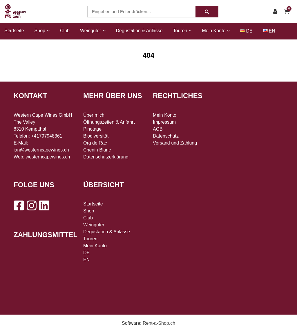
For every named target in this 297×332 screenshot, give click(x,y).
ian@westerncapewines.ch (41, 149)
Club (65, 30)
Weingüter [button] (93, 30)
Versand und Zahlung (175, 142)
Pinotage (92, 129)
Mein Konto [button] (216, 30)
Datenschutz (166, 135)
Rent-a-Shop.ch (159, 323)
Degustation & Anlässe (139, 30)
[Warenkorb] (288, 11)
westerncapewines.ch (48, 156)
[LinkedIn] (44, 205)
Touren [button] (182, 30)
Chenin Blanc (97, 149)
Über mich (93, 115)
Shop (88, 210)
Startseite (14, 30)
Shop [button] (42, 30)
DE (249, 30)
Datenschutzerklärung (105, 156)
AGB (158, 129)
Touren (90, 238)
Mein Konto (95, 245)
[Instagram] (31, 205)
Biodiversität (95, 135)
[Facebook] (18, 205)
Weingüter (93, 224)
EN (272, 30)
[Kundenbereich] (276, 11)
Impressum (164, 122)
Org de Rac (95, 142)
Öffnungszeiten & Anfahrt (109, 122)
